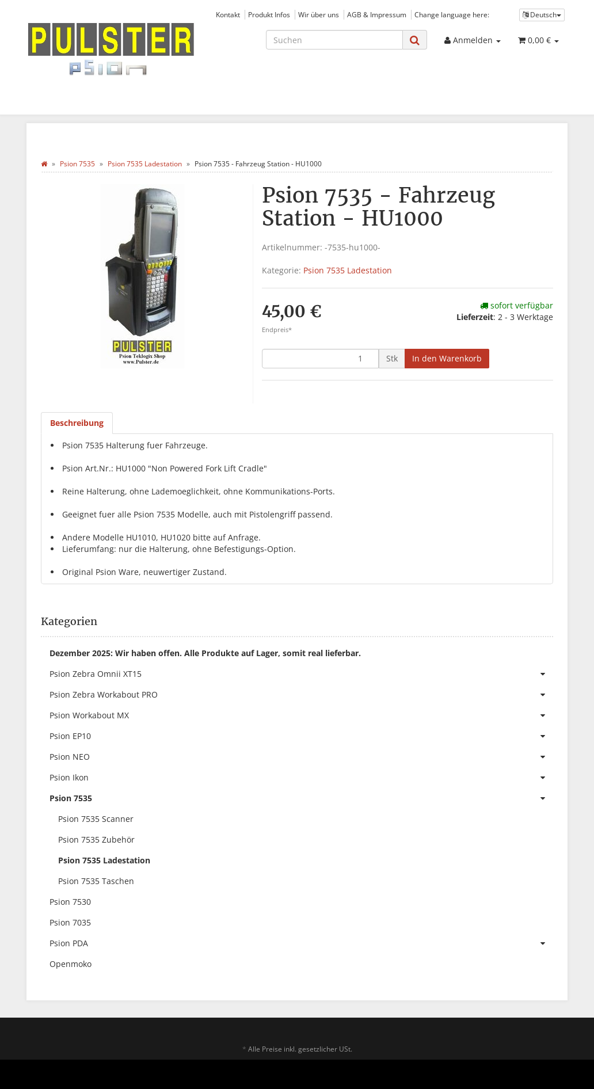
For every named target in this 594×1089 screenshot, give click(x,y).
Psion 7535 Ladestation (347, 270)
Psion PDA (301, 943)
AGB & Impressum (376, 14)
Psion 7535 (301, 798)
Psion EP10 (301, 736)
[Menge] (320, 358)
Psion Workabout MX (301, 715)
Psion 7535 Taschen (96, 880)
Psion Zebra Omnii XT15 (301, 674)
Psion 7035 (70, 922)
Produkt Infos (269, 14)
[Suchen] (334, 40)
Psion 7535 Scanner (96, 818)
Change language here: (451, 14)
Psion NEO (301, 757)
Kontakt (228, 14)
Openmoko (71, 963)
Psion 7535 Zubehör (96, 839)
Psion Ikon (301, 777)
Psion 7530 (70, 901)
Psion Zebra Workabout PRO (301, 694)
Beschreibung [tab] (77, 422)
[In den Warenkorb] (447, 358)
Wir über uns (318, 14)
